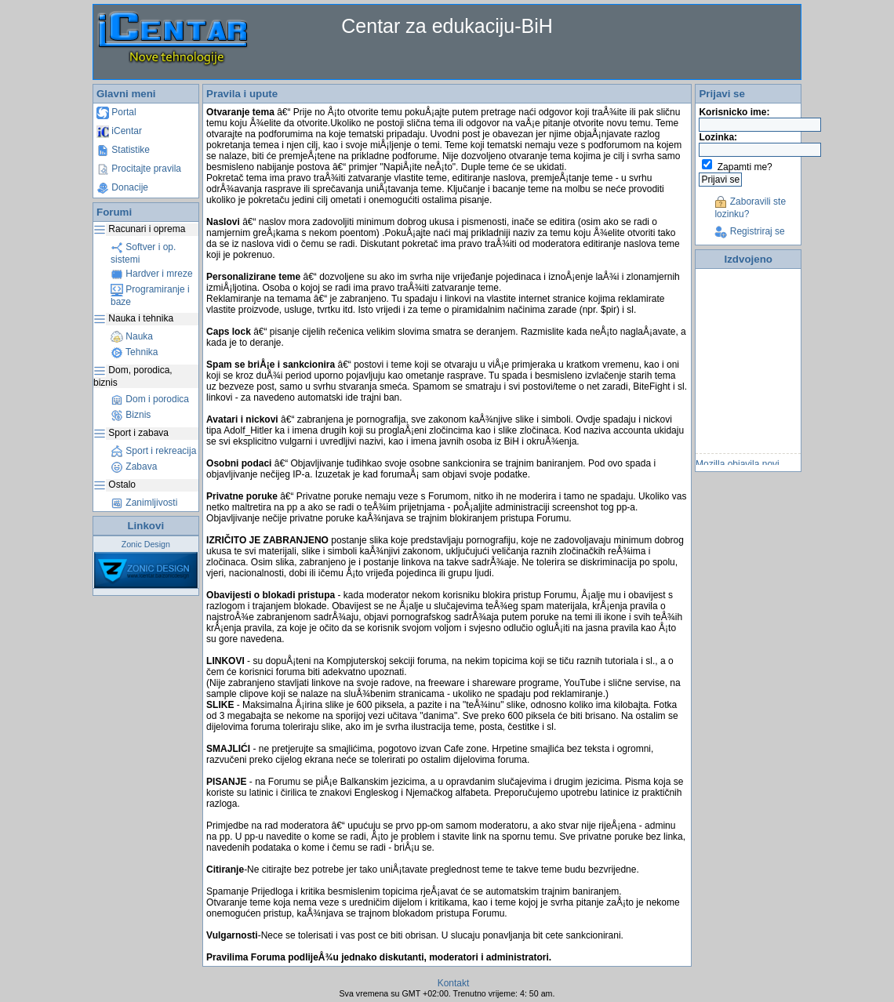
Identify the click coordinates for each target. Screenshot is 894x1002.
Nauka (132, 336)
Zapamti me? (745, 167)
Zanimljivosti (144, 502)
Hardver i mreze (152, 273)
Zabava (134, 466)
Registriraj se (749, 231)
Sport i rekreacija (153, 450)
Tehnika (134, 352)
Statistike (123, 149)
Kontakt (454, 983)
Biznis (131, 414)
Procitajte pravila (138, 168)
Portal (116, 112)
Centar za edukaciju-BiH (447, 26)
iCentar (119, 130)
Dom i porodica (150, 399)
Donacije (122, 187)
